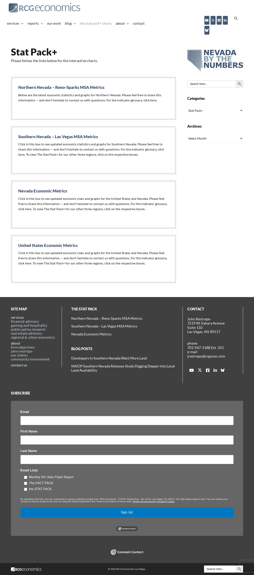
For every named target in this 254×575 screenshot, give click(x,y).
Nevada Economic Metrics (42, 190)
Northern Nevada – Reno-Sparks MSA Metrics (61, 87)
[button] (236, 19)
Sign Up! (127, 512)
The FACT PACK (41, 483)
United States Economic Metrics (48, 245)
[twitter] (213, 20)
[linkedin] (225, 20)
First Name (28, 431)
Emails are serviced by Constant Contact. (154, 501)
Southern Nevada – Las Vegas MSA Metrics (58, 136)
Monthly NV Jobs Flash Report (51, 477)
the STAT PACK (40, 489)
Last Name (28, 451)
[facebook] (219, 20)
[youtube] (206, 20)
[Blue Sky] (206, 30)
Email (24, 412)
